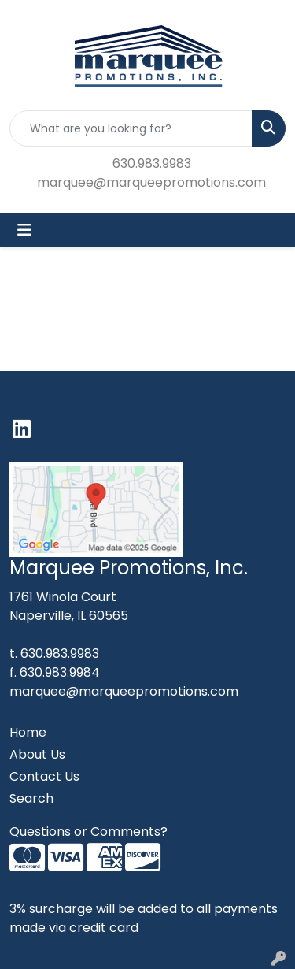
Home (27, 732)
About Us (37, 754)
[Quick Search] (131, 128)
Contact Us (44, 776)
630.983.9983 (151, 163)
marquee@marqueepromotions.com (151, 182)
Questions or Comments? (88, 831)
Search (31, 798)
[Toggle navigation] (24, 230)
